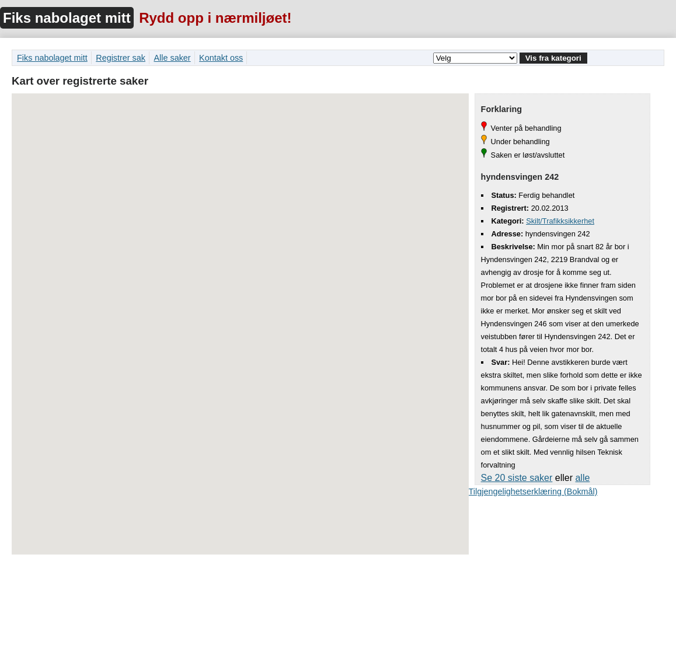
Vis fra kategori (553, 58)
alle (582, 478)
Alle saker (172, 57)
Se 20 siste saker (517, 478)
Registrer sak (120, 57)
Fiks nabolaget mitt (67, 18)
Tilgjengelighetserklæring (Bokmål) (533, 491)
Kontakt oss (221, 57)
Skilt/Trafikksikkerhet (560, 221)
